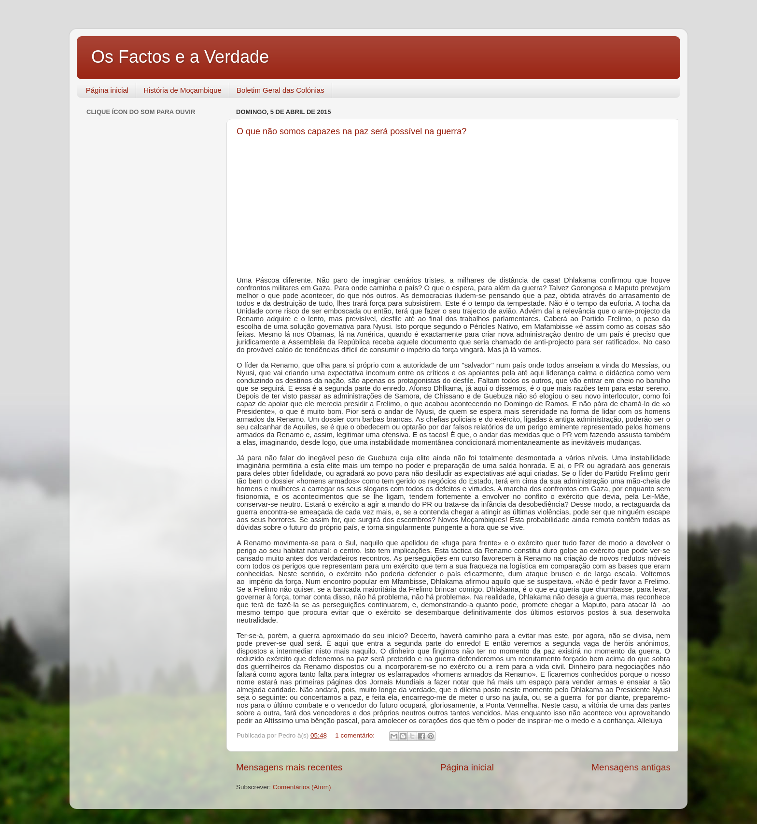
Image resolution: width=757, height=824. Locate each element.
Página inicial (107, 90)
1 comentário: (356, 735)
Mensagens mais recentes (289, 767)
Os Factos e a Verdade (180, 57)
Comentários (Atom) (302, 787)
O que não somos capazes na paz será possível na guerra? (351, 131)
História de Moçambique (182, 90)
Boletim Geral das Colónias (280, 90)
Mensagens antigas (631, 767)
